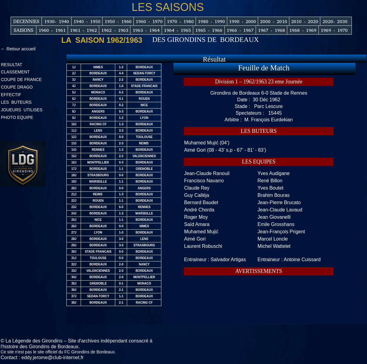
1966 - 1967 (240, 30)
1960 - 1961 (52, 30)
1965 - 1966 (208, 30)
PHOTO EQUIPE (17, 117)
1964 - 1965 (177, 30)
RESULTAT (11, 64)
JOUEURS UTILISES (21, 109)
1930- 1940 (56, 21)
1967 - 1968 (271, 30)
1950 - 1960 (118, 21)
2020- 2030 (335, 21)
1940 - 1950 (86, 21)
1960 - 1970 (149, 21)
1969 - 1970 (334, 30)
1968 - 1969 (302, 30)
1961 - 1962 (83, 30)
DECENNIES (26, 21)
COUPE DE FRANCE (21, 79)
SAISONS (23, 30)
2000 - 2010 (273, 21)
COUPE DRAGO (17, 87)
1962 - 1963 (114, 30)
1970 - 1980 (180, 21)
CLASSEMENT (15, 71)
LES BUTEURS (17, 102)
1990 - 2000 (242, 21)
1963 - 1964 (146, 30)
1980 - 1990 (211, 21)
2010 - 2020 (304, 21)
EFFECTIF (11, 94)
